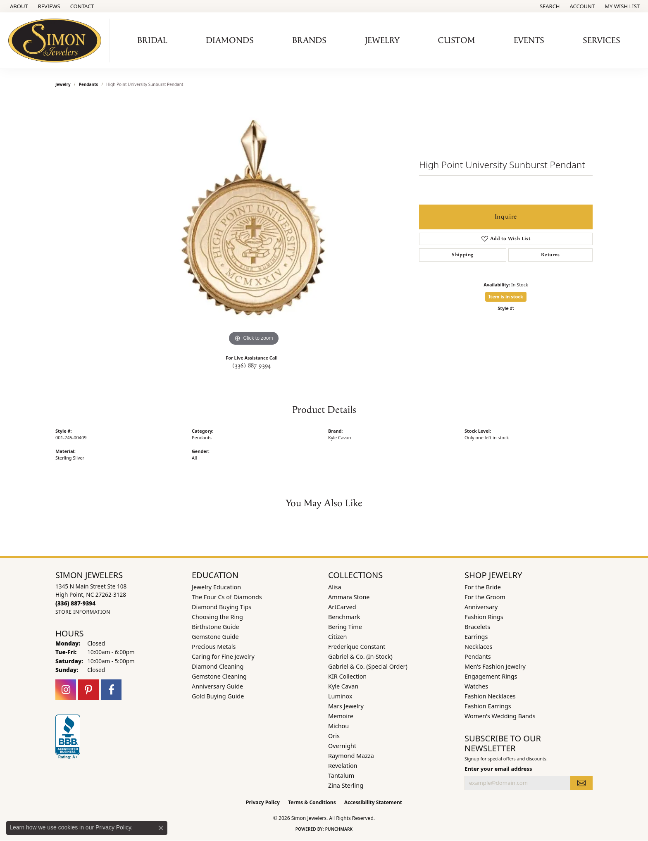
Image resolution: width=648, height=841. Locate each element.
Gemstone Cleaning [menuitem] (219, 676)
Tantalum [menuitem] (341, 775)
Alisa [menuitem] (334, 587)
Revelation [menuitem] (342, 766)
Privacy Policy (263, 802)
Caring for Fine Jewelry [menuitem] (223, 656)
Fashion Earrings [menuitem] (488, 706)
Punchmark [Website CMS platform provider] (339, 829)
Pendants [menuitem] (478, 656)
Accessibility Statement (373, 802)
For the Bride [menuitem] (483, 587)
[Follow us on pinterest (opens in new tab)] (88, 689)
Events (529, 40)
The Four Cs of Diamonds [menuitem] (227, 597)
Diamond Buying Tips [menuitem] (221, 607)
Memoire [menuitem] (340, 716)
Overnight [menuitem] (342, 746)
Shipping (462, 255)
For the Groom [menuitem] (485, 597)
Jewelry (382, 40)
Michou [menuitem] (338, 726)
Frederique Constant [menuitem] (356, 646)
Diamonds (230, 40)
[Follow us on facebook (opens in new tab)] (111, 689)
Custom (456, 40)
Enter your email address (498, 768)
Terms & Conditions (312, 802)
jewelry (63, 84)
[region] (254, 224)
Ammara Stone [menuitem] (348, 597)
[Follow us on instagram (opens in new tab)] (65, 689)
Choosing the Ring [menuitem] (217, 617)
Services (601, 40)
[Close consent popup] (160, 827)
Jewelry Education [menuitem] (216, 587)
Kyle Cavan (339, 437)
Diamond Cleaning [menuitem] (217, 666)
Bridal (152, 40)
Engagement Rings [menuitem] (491, 676)
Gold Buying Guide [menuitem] (218, 696)
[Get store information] (82, 611)
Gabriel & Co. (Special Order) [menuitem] (367, 666)
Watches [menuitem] (476, 686)
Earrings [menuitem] (476, 637)
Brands (309, 40)
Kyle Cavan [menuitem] (343, 686)
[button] (549, 6)
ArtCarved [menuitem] (342, 607)
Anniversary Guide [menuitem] (217, 686)
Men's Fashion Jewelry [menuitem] (495, 666)
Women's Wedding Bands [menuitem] (500, 716)
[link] (18, 6)
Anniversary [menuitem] (481, 607)
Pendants (88, 84)
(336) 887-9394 (251, 365)
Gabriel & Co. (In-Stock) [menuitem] (360, 656)
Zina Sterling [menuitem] (345, 785)
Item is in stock (505, 296)
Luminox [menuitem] (340, 696)
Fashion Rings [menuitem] (484, 617)
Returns (550, 255)
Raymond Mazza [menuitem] (351, 756)
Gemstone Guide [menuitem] (215, 637)
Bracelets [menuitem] (477, 627)
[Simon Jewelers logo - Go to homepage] (57, 40)
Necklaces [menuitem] (478, 646)
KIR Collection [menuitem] (347, 676)
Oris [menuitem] (334, 736)
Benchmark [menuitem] (344, 617)
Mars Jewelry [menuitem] (346, 706)
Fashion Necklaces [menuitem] (490, 696)
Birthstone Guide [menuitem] (215, 627)
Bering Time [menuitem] (345, 627)
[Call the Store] (75, 603)
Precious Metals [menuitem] (214, 646)
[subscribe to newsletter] (581, 783)
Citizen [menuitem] (337, 637)
